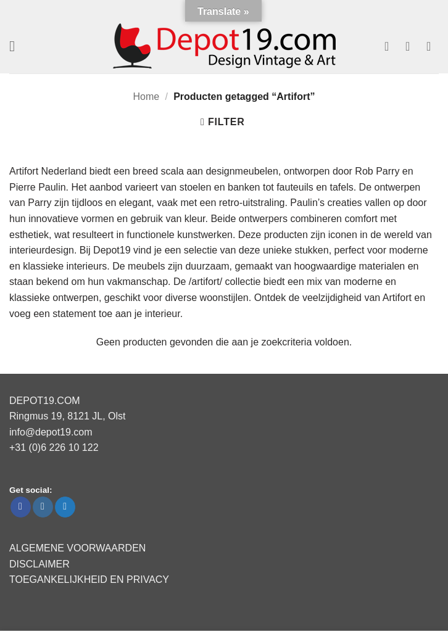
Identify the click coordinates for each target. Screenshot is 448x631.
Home (146, 96)
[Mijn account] (411, 46)
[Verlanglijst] (390, 46)
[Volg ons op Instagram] (43, 507)
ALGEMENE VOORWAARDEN (77, 548)
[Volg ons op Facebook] (20, 507)
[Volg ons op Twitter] (65, 507)
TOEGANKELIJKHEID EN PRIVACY (89, 579)
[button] (16, 46)
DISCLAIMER (39, 564)
